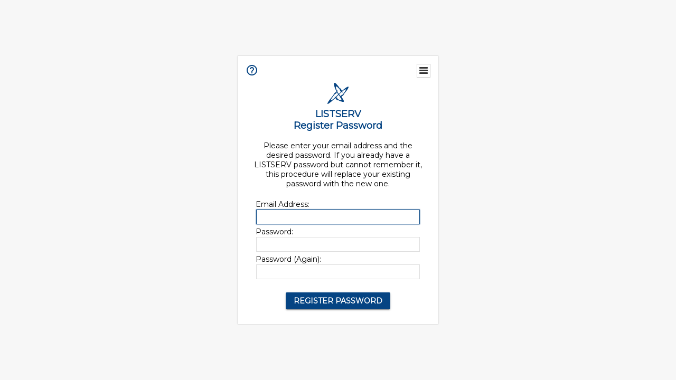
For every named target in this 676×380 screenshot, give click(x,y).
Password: (274, 231)
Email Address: (282, 204)
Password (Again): (288, 259)
